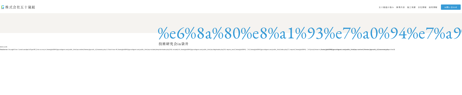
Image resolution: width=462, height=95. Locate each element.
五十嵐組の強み (386, 7)
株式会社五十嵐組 (20, 7)
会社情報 (422, 7)
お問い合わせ (450, 7)
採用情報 (433, 7)
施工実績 (411, 7)
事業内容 (400, 7)
